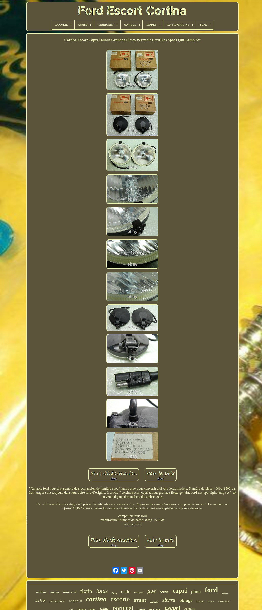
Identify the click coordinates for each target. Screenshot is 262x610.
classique (224, 601)
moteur (41, 592)
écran (164, 592)
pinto (196, 591)
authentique (57, 601)
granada (154, 602)
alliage (186, 600)
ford (211, 590)
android (75, 601)
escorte (120, 599)
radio (125, 591)
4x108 (40, 600)
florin (86, 591)
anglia (54, 592)
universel (69, 592)
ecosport (138, 592)
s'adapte (225, 593)
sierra (168, 600)
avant (140, 600)
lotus (102, 591)
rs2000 (200, 601)
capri (180, 590)
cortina (96, 599)
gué (151, 591)
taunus (211, 601)
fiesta (114, 593)
